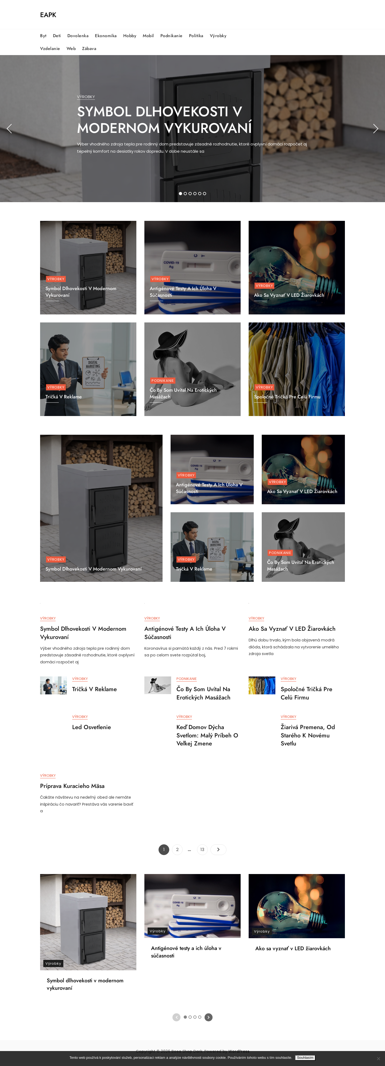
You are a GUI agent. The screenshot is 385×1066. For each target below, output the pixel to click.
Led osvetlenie (91, 729)
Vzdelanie (50, 48)
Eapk (48, 15)
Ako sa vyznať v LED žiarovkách (289, 295)
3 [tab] (190, 193)
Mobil (148, 36)
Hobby (130, 36)
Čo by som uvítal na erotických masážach (300, 565)
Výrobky (218, 36)
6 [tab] (204, 193)
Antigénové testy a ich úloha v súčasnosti (209, 488)
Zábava (89, 48)
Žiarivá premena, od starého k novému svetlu (308, 737)
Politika (196, 36)
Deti (57, 36)
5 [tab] (200, 193)
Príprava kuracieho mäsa (72, 788)
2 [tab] (185, 193)
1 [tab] (180, 193)
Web (71, 48)
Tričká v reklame (194, 568)
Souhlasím (305, 1058)
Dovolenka (78, 36)
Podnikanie (171, 36)
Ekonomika (106, 36)
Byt (43, 36)
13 (204, 852)
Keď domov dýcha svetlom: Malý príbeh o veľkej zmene (207, 737)
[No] (378, 1058)
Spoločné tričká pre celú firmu (287, 396)
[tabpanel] (192, 128)
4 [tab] (195, 193)
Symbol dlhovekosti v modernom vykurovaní (164, 119)
